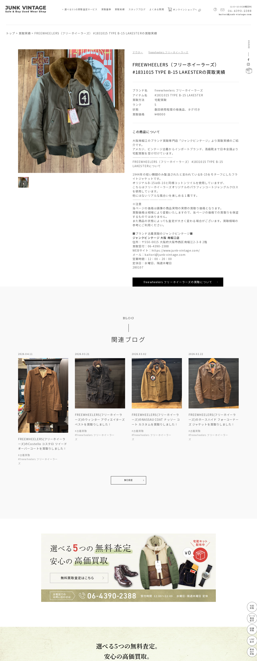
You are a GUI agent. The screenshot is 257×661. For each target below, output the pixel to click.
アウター (138, 52)
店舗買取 (249, 628)
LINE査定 (248, 640)
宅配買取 (249, 606)
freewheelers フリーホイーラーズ (169, 52)
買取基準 (106, 9)
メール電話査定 (248, 617)
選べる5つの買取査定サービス (81, 9)
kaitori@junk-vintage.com (235, 14)
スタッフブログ (137, 9)
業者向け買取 (249, 652)
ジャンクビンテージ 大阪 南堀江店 (156, 238)
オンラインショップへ (184, 9)
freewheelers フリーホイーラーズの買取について (177, 282)
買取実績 (119, 9)
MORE (128, 480)
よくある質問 (156, 9)
